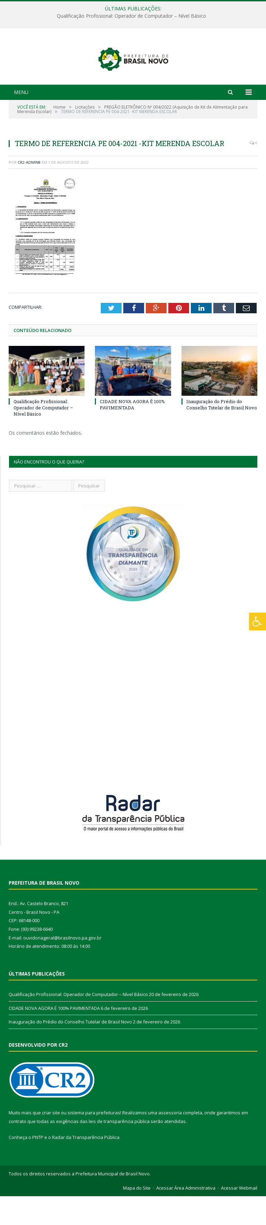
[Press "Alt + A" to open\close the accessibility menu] (257, 621)
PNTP (37, 1166)
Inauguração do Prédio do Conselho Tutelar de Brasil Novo (221, 433)
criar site (51, 1141)
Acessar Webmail (239, 1217)
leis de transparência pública (119, 1150)
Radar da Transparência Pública (85, 1166)
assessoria (170, 1141)
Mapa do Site (137, 1217)
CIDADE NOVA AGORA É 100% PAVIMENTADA (132, 433)
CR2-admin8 (29, 191)
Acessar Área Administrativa (185, 1217)
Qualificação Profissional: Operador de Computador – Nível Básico (131, 16)
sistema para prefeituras (94, 1141)
